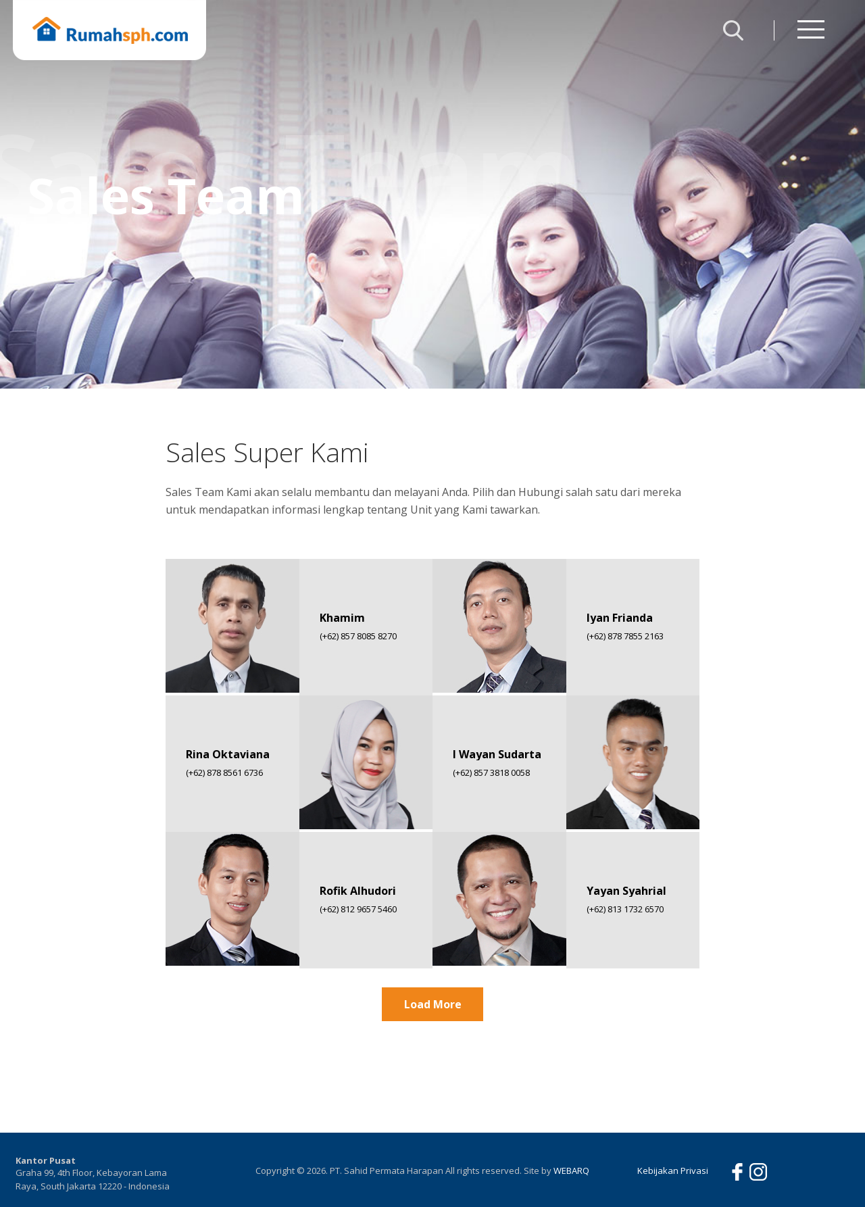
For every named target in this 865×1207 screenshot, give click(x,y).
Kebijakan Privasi (672, 1170)
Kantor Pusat (46, 1160)
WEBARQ (571, 1170)
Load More (433, 1004)
